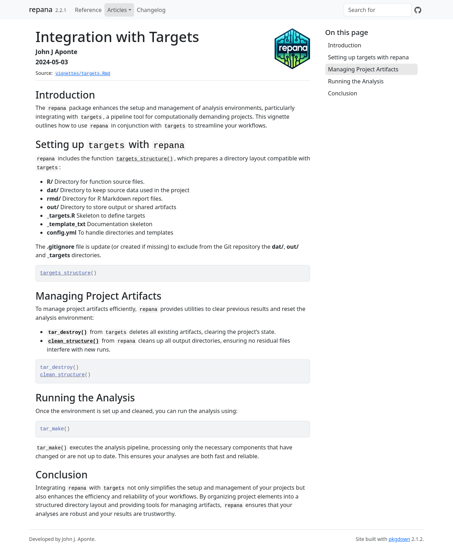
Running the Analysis (356, 81)
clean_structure (62, 375)
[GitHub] (418, 10)
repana (40, 9)
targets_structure (65, 273)
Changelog (151, 10)
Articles (117, 10)
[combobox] (378, 10)
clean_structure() (73, 341)
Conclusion (342, 93)
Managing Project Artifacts (363, 69)
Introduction (344, 45)
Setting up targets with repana (368, 57)
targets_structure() (144, 159)
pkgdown (399, 539)
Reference (88, 10)
